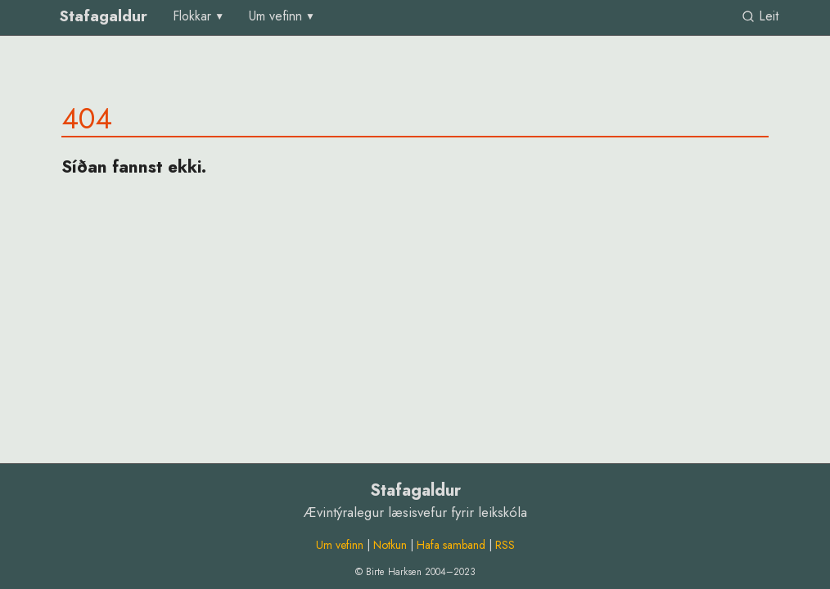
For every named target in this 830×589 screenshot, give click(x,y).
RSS (505, 545)
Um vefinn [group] (275, 16)
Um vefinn (339, 545)
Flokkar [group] (192, 16)
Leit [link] (760, 16)
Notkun (390, 545)
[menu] (199, 16)
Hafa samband (451, 545)
